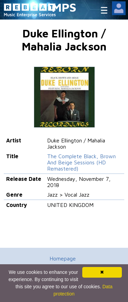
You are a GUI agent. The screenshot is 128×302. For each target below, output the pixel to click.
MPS (64, 7)
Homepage (62, 258)
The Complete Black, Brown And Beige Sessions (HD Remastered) (81, 162)
